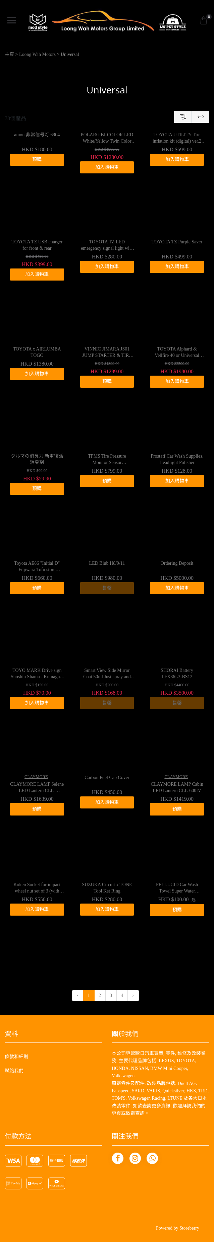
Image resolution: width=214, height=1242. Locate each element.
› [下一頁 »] (133, 995)
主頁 (9, 54)
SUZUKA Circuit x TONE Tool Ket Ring (107, 888)
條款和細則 (16, 1056)
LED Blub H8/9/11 (107, 563)
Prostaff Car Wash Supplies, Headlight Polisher (177, 459)
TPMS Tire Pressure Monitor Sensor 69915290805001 (107, 460)
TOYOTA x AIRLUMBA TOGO (37, 352)
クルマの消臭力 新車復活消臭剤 (37, 459)
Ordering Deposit (177, 563)
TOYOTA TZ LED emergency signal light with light (107, 245)
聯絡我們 (14, 1070)
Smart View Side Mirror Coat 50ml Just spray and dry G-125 (107, 674)
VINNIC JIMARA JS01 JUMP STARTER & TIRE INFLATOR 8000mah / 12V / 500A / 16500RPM (107, 352)
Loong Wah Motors (37, 54)
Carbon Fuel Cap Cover (107, 777)
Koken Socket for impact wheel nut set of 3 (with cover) (36, 888)
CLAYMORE (36, 776)
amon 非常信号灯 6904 (37, 134)
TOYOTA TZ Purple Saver (177, 241)
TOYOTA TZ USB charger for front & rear (36, 245)
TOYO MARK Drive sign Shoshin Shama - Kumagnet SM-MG (37, 674)
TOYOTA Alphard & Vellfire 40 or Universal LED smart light (177, 352)
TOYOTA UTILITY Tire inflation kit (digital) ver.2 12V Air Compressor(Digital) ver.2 (177, 138)
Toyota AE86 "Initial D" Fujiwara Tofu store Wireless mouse (37, 567)
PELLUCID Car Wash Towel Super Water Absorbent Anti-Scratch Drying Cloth (177, 888)
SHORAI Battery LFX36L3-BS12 (177, 674)
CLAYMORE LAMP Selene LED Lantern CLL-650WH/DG (37, 788)
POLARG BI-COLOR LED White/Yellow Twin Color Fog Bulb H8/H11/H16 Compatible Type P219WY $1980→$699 (107, 138)
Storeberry (189, 1228)
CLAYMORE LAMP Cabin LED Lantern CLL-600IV (177, 787)
